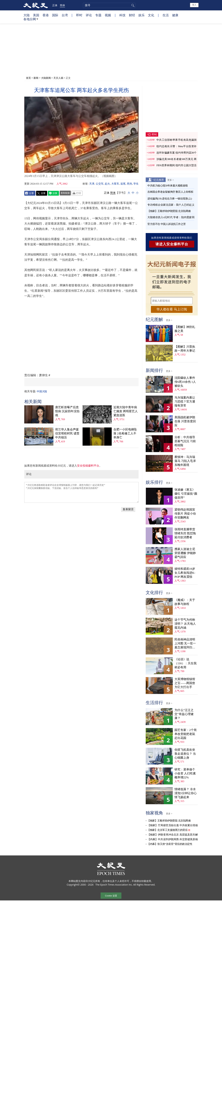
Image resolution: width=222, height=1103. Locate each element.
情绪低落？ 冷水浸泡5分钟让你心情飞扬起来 (185, 793)
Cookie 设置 (111, 895)
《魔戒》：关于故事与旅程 (184, 602)
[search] (109, 5)
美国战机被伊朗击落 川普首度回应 (185, 421)
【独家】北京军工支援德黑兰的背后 (167, 830)
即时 (79, 15)
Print (77, 193)
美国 (36, 15)
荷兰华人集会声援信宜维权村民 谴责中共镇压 (67, 433)
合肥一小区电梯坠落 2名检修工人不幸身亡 (125, 433)
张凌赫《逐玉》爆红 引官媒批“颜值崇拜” (185, 493)
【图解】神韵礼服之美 (184, 329)
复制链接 (65, 192)
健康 (175, 15)
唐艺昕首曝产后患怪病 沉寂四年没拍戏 (67, 411)
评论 (89, 15)
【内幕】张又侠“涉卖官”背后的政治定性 (169, 844)
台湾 (65, 15)
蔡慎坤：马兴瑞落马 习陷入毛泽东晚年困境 (185, 461)
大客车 (115, 183)
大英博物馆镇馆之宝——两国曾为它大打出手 (184, 683)
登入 (194, 5)
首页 (28, 77)
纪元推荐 (158, 179)
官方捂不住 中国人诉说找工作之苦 (166, 224)
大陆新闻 (46, 77)
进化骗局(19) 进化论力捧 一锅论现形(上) (169, 198)
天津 (91, 183)
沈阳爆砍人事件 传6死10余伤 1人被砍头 (185, 381)
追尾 (123, 183)
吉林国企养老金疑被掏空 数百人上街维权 (170, 191)
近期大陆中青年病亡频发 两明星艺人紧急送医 (125, 411)
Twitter (41, 193)
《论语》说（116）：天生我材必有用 (185, 663)
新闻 (35, 77)
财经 (132, 15)
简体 (62, 5)
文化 (151, 15)
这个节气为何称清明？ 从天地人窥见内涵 (185, 623)
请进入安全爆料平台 (171, 244)
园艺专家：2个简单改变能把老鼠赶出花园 (185, 734)
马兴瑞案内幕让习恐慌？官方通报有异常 (184, 401)
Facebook (29, 193)
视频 (108, 15)
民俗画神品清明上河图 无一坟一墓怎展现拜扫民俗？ (185, 643)
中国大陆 (42, 391)
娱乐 (141, 15)
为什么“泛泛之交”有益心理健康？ (184, 714)
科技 (122, 15)
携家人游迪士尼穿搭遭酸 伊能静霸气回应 (185, 553)
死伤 (129, 183)
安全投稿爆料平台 (88, 465)
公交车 (100, 183)
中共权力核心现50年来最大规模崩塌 (167, 185)
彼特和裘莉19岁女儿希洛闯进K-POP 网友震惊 (184, 572)
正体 (54, 5)
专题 (98, 15)
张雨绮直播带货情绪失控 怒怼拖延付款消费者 (185, 533)
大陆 (26, 15)
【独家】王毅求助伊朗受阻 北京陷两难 (169, 211)
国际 (55, 15)
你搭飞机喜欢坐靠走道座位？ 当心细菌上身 (185, 753)
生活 (166, 15)
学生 (136, 183)
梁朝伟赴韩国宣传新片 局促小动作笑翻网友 (185, 513)
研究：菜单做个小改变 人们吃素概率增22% (185, 773)
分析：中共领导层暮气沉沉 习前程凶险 (185, 441)
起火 (107, 183)
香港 (45, 15)
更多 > (170, 179)
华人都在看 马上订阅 (171, 309)
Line (53, 193)
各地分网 (30, 20)
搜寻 (132, 5)
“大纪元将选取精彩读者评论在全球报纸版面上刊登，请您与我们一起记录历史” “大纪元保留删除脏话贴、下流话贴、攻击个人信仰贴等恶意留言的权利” (81, 492)
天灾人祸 (58, 77)
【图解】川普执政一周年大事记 (184, 348)
